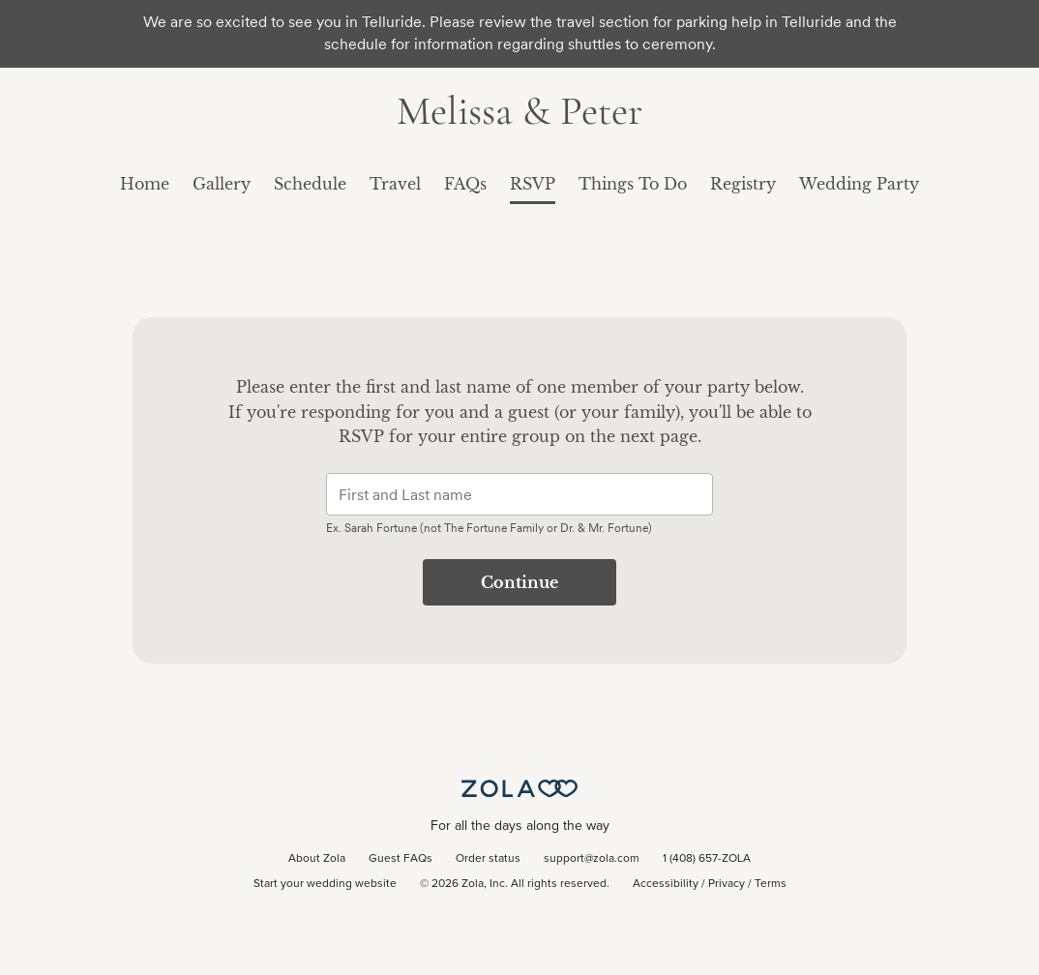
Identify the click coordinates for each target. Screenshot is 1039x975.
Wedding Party (859, 183)
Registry (743, 183)
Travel (395, 183)
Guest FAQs (400, 859)
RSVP (532, 183)
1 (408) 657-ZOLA (707, 859)
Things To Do (633, 183)
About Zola (316, 859)
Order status (488, 859)
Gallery (222, 183)
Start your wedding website (325, 884)
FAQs (465, 183)
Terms (771, 884)
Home (144, 183)
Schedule (310, 183)
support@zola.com (591, 859)
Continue (519, 582)
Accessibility (665, 884)
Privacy (726, 884)
